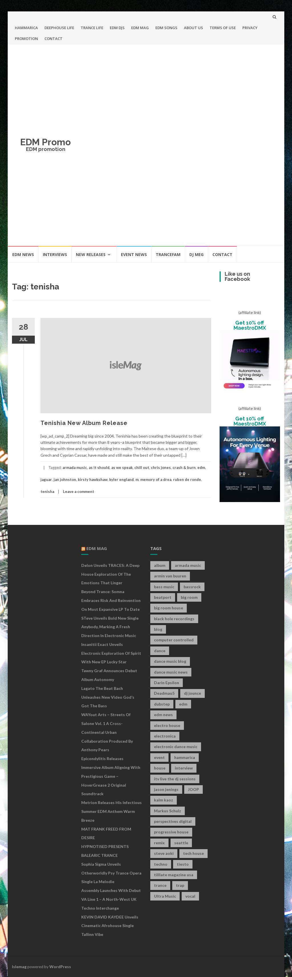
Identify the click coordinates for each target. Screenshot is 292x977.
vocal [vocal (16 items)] (190, 896)
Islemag (19, 966)
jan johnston (65, 479)
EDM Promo (45, 142)
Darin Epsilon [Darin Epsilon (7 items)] (166, 682)
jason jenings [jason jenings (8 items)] (166, 789)
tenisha (47, 491)
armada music (74, 467)
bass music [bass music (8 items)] (164, 586)
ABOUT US (193, 27)
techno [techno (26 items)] (160, 864)
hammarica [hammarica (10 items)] (184, 757)
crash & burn (184, 467)
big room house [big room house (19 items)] (168, 607)
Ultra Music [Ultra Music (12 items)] (165, 896)
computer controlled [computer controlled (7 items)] (174, 639)
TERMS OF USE (223, 27)
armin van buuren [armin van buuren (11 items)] (170, 575)
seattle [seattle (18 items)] (181, 842)
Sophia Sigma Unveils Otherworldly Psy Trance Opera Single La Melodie (111, 873)
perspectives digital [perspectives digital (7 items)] (173, 821)
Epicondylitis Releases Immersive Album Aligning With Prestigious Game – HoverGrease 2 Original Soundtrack (110, 776)
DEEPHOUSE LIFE (59, 27)
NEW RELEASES (91, 254)
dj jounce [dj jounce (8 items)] (192, 693)
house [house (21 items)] (159, 768)
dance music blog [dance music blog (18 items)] (170, 661)
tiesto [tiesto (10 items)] (183, 864)
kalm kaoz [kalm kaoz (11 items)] (163, 799)
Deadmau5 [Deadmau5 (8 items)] (164, 693)
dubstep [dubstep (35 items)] (162, 704)
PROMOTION (26, 38)
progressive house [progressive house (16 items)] (171, 831)
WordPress (60, 966)
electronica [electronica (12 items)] (165, 736)
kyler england (121, 479)
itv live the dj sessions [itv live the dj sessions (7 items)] (175, 778)
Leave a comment (78, 491)
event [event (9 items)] (159, 757)
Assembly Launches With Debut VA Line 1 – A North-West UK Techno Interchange (111, 899)
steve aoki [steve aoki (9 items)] (164, 853)
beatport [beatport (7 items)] (162, 597)
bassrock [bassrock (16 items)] (192, 586)
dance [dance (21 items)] (159, 650)
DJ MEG (196, 254)
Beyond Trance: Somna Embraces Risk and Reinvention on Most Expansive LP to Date (111, 600)
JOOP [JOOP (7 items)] (193, 789)
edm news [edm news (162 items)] (163, 714)
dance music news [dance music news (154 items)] (171, 672)
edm (201, 467)
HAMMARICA (26, 27)
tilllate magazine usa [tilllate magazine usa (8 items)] (173, 874)
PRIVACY (249, 27)
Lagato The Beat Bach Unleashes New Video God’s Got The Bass (107, 697)
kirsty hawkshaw (93, 479)
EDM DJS (117, 27)
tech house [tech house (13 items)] (193, 853)
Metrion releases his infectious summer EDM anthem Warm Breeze (111, 811)
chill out (141, 467)
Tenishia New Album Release (83, 423)
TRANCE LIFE (92, 27)
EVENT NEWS (134, 254)
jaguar (46, 479)
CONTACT (53, 38)
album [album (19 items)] (159, 565)
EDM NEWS (23, 254)
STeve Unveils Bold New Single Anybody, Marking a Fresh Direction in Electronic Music (110, 627)
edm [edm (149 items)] (183, 704)
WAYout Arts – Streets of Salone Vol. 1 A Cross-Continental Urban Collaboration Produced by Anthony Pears (107, 732)
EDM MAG (140, 27)
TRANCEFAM (168, 254)
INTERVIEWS (55, 254)
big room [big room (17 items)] (189, 597)
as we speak (122, 467)
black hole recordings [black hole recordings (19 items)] (174, 618)
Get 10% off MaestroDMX (250, 325)
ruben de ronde (187, 479)
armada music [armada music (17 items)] (188, 565)
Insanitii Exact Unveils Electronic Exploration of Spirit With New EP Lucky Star (111, 653)
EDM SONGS (166, 27)
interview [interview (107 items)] (184, 768)
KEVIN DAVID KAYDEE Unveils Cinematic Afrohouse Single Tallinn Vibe (109, 925)
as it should (99, 467)
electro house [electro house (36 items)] (167, 725)
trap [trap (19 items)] (180, 885)
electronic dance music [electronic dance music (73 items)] (175, 746)
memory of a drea (155, 479)
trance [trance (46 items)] (160, 885)
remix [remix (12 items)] (159, 842)
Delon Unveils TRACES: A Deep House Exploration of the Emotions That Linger (110, 574)
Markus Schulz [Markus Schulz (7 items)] (167, 810)
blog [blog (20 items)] (158, 629)
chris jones (161, 467)
